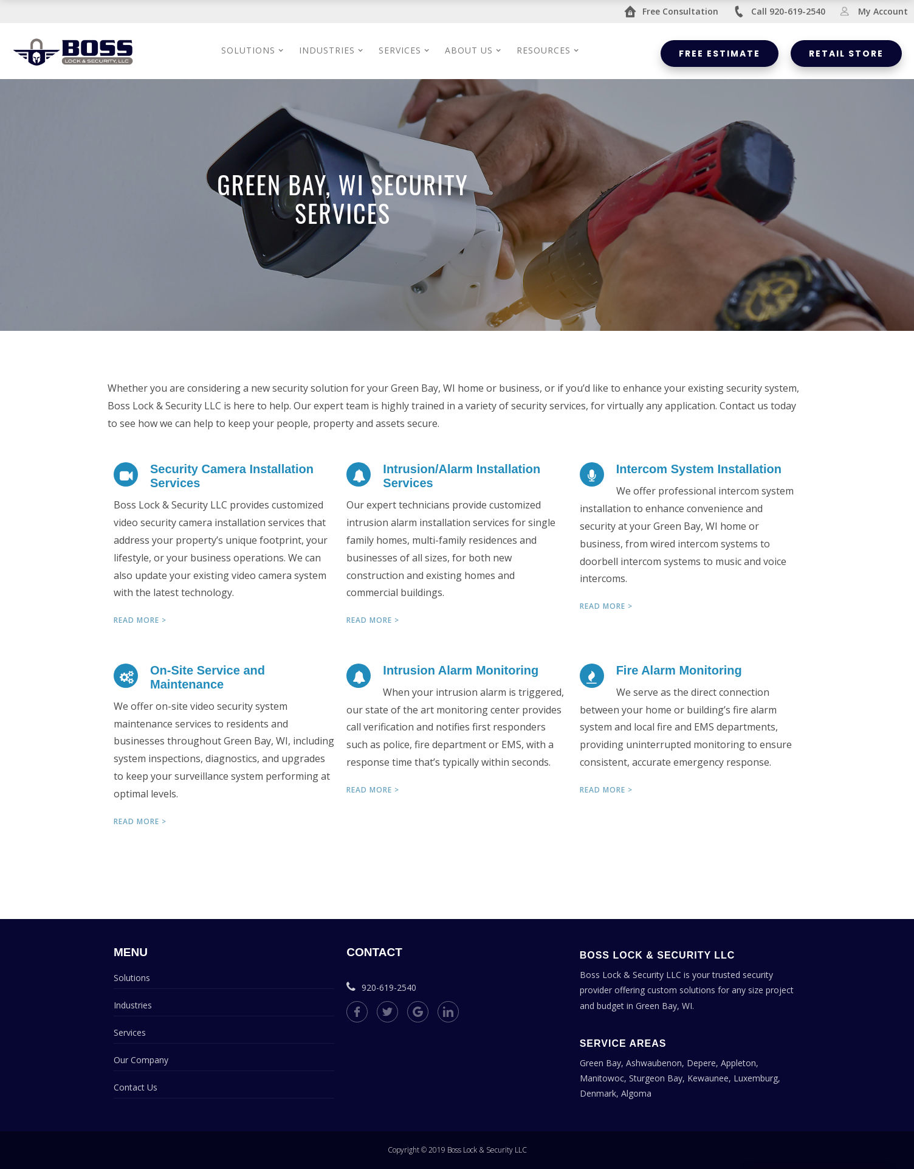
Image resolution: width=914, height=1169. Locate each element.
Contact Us (135, 1087)
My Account (874, 11)
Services (130, 1032)
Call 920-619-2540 (779, 11)
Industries (133, 1005)
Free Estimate (719, 53)
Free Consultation (671, 11)
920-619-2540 (381, 987)
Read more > (140, 620)
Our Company (141, 1060)
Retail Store (846, 53)
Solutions (132, 977)
